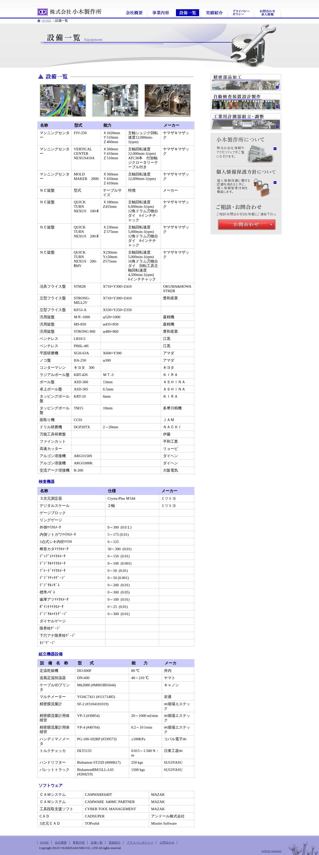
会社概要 (134, 13)
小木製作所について (246, 137)
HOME (46, 20)
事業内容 (161, 13)
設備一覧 (187, 13)
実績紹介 (214, 13)
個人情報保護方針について (246, 171)
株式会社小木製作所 (69, 12)
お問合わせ (267, 13)
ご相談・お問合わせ (246, 205)
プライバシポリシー (241, 13)
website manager (271, 851)
